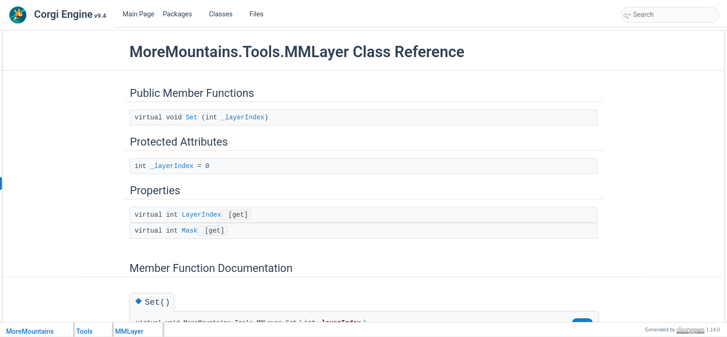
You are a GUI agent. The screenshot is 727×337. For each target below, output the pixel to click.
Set (192, 117)
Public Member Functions (655, 35)
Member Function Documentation (665, 107)
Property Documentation (654, 149)
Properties (636, 76)
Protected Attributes (648, 56)
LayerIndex (201, 215)
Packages (181, 14)
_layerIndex (242, 117)
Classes (224, 14)
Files (260, 14)
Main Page (138, 14)
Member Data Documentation (660, 128)
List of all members (647, 179)
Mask (190, 230)
